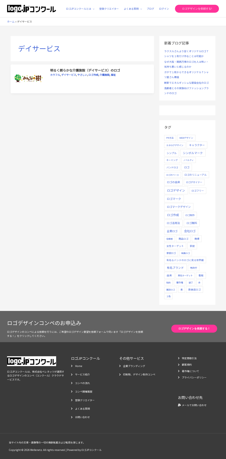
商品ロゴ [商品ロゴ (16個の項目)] (183, 238)
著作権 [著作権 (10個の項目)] (179, 282)
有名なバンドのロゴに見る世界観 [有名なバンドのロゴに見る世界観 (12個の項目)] (185, 260)
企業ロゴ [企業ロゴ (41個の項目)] (172, 231)
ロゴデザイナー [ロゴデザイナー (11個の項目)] (194, 182)
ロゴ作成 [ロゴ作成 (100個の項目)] (173, 215)
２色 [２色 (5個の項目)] (168, 296)
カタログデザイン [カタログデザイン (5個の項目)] (174, 145)
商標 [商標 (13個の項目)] (196, 238)
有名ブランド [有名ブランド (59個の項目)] (175, 267)
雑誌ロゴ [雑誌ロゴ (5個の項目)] (170, 289)
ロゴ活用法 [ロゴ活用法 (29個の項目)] (173, 223)
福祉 (113, 74)
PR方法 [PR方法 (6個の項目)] (170, 137)
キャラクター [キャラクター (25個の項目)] (197, 145)
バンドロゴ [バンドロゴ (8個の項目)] (172, 167)
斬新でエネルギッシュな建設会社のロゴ (186, 82)
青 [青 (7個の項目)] (181, 289)
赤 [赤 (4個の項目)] (199, 282)
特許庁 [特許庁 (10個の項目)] (193, 268)
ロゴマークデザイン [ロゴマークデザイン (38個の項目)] (179, 207)
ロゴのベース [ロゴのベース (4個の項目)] (172, 174)
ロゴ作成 (93, 74)
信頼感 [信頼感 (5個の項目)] (169, 238)
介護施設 (104, 74)
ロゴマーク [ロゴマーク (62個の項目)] (174, 199)
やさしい (82, 74)
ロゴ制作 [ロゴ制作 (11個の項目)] (190, 215)
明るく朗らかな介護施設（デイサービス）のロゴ (85, 70)
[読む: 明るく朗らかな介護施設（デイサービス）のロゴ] (28, 78)
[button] (197, 9)
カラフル (55, 74)
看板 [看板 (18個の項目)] (200, 275)
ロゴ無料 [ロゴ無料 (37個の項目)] (191, 223)
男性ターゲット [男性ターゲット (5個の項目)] (185, 275)
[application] (92, 8)
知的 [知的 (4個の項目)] (168, 282)
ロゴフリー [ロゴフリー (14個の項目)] (198, 190)
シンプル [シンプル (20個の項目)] (172, 153)
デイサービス (68, 74)
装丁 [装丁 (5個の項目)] (191, 282)
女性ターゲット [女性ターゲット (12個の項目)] (175, 246)
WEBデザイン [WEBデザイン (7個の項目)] (186, 137)
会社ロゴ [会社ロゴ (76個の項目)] (189, 231)
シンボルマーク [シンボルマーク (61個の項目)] (193, 153)
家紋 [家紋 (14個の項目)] (192, 246)
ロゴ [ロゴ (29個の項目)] (186, 167)
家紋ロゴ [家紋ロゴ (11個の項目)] (171, 253)
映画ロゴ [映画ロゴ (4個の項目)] (185, 253)
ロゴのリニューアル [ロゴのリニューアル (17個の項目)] (196, 174)
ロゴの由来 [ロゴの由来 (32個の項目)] (173, 182)
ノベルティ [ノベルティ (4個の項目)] (188, 159)
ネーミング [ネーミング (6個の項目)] (172, 160)
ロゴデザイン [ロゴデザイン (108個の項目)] (176, 190)
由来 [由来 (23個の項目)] (169, 275)
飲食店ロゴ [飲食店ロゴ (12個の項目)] (194, 289)
